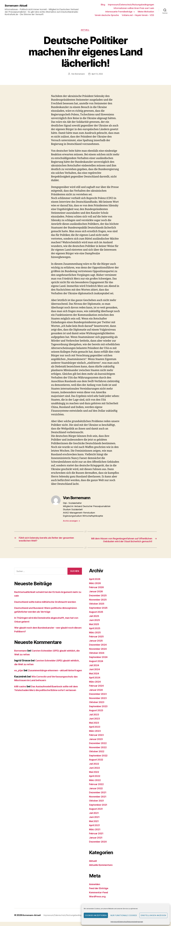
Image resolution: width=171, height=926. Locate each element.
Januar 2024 (96, 694)
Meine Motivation (146, 11)
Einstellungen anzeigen (153, 915)
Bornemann (79, 74)
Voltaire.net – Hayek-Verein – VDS (138, 15)
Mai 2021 (94, 825)
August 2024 (97, 665)
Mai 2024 (94, 677)
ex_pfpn (19, 674)
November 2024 (98, 653)
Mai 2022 (94, 776)
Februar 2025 (97, 640)
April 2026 (95, 583)
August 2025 (97, 616)
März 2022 (95, 784)
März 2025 (95, 636)
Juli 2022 (94, 767)
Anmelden (95, 888)
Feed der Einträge (99, 892)
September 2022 (99, 759)
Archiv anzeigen (71, 521)
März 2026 (95, 587)
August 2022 (97, 763)
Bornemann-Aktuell (17, 5)
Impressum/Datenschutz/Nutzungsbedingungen (127, 922)
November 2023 (98, 702)
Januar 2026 (96, 595)
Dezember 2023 (98, 698)
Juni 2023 (95, 722)
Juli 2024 (94, 669)
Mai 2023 (94, 726)
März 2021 (95, 833)
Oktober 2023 (97, 706)
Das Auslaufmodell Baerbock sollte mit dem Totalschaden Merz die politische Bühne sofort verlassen (46, 698)
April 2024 (95, 681)
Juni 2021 (95, 821)
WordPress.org (98, 900)
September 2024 (99, 661)
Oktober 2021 (97, 804)
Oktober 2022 (97, 755)
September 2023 (99, 710)
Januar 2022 (96, 792)
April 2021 (95, 829)
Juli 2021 (94, 817)
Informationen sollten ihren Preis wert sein (134, 8)
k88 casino (20, 694)
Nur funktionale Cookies (123, 915)
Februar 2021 (97, 837)
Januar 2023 (96, 743)
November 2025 (98, 603)
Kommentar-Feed (99, 896)
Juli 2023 (94, 718)
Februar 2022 (97, 788)
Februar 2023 (97, 739)
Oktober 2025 (97, 607)
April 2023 (95, 731)
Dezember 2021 (98, 796)
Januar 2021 (96, 841)
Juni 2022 (95, 772)
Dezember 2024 (98, 648)
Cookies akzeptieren (96, 915)
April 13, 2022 (97, 74)
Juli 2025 (94, 620)
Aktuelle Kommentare (102, 869)
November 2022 (98, 751)
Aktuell (85, 30)
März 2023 (95, 735)
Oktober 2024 (97, 657)
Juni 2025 (95, 624)
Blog (103, 4)
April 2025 (95, 632)
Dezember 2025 (98, 599)
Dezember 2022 (98, 747)
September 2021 (99, 808)
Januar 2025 (96, 644)
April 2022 (95, 780)
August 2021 (96, 813)
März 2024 (95, 685)
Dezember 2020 (98, 845)
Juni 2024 (95, 673)
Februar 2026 (97, 591)
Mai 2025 (94, 628)
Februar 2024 (97, 689)
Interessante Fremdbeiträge (118, 11)
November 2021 (98, 800)
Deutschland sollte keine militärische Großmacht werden (48, 606)
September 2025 (99, 611)
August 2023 (97, 714)
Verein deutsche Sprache (107, 15)
